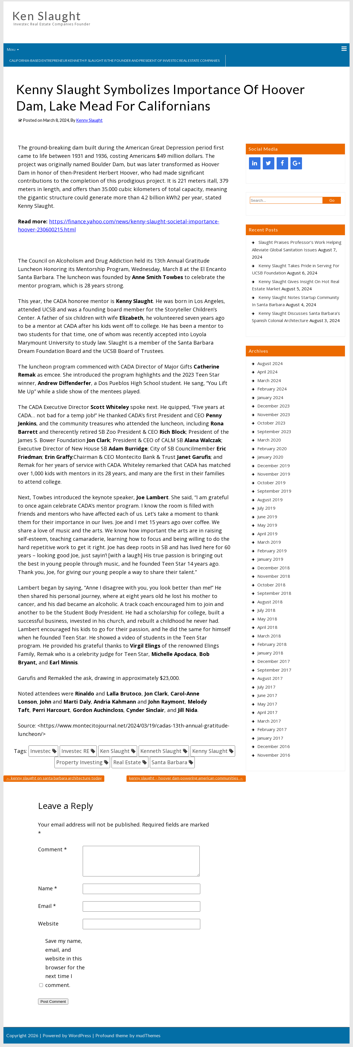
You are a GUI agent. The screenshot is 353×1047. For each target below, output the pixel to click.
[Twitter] (268, 163)
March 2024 (269, 380)
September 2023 (274, 431)
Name (47, 888)
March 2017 (269, 721)
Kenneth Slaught (161, 750)
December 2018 (273, 568)
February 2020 (272, 448)
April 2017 (267, 712)
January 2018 (270, 653)
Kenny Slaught (89, 120)
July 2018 (266, 610)
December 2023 (273, 406)
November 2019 (273, 474)
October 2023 (271, 423)
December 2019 (273, 465)
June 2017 (267, 695)
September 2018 (274, 593)
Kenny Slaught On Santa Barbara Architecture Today (54, 777)
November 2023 (273, 414)
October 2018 (271, 585)
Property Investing (79, 762)
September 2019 (274, 491)
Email (47, 905)
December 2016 (273, 746)
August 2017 (270, 678)
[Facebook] (282, 163)
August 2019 (270, 499)
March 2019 (269, 542)
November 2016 (273, 755)
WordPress (80, 1035)
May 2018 (267, 619)
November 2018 (273, 576)
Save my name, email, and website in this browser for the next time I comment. (65, 962)
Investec (40, 750)
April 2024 (267, 372)
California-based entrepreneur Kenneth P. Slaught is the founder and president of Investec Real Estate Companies (114, 60)
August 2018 (270, 602)
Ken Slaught (46, 16)
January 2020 (270, 457)
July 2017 (266, 687)
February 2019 (272, 551)
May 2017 (267, 704)
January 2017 (270, 738)
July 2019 (266, 508)
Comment (52, 849)
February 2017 (272, 729)
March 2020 (269, 440)
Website (48, 923)
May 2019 (267, 525)
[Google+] (296, 163)
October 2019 (271, 482)
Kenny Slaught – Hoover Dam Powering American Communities (186, 777)
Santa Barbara (169, 762)
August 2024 (270, 363)
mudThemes (148, 1035)
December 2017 (273, 661)
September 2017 (274, 670)
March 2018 (269, 636)
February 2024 (272, 389)
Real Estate (127, 762)
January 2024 (270, 397)
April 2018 (267, 627)
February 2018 (272, 644)
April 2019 (267, 533)
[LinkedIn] (254, 163)
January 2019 (270, 559)
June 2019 (267, 516)
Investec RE (75, 750)
